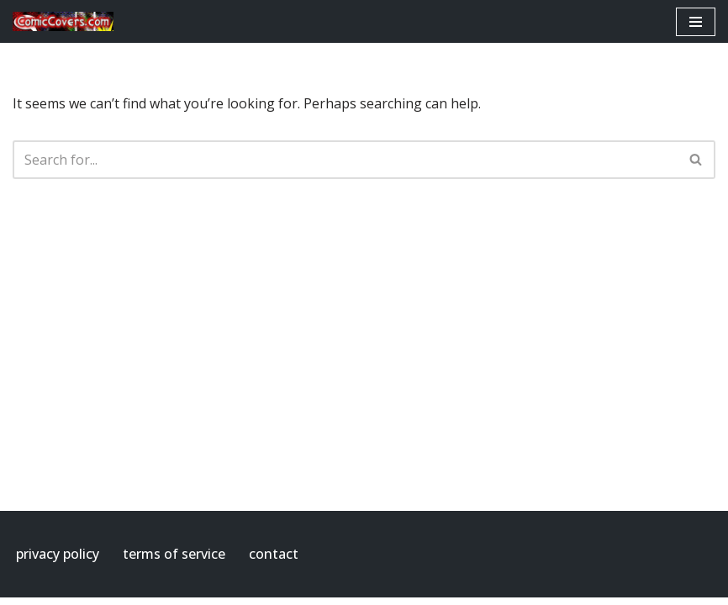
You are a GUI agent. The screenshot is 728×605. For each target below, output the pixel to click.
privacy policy (57, 553)
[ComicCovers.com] (63, 21)
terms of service (174, 553)
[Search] (345, 159)
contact (273, 553)
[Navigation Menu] (695, 22)
